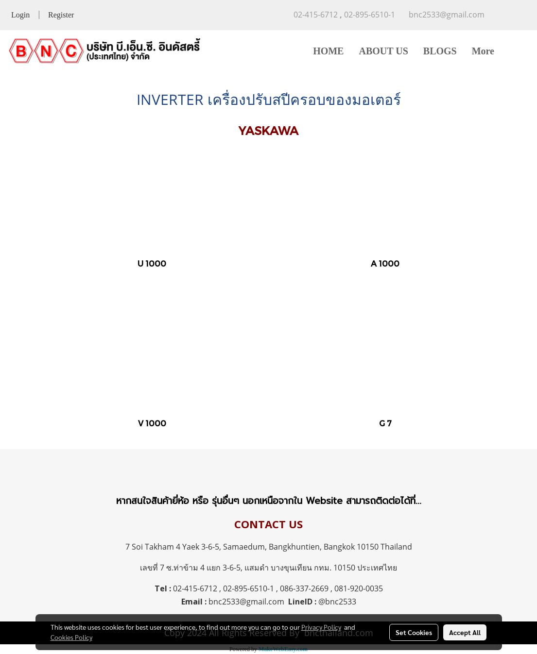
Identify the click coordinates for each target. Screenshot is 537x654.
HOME (328, 51)
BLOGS (440, 51)
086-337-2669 (304, 588)
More (483, 51)
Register (61, 15)
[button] (516, 51)
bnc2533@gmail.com (246, 601)
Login (20, 15)
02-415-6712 (195, 588)
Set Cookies (414, 632)
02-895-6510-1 (248, 588)
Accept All (465, 632)
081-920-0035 (358, 588)
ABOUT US (383, 51)
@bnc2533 (337, 601)
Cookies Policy (71, 637)
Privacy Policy (321, 626)
